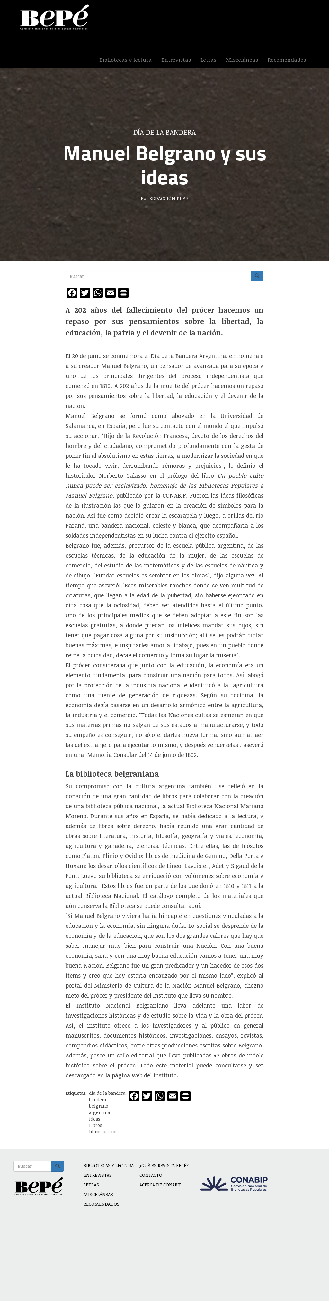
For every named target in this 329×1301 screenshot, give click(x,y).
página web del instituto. (144, 1075)
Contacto (150, 1175)
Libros (95, 1125)
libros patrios (103, 1132)
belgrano (98, 1106)
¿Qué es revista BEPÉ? (164, 1165)
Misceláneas (242, 59)
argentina (99, 1112)
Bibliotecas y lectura (125, 59)
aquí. (195, 905)
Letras (208, 59)
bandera (97, 1099)
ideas (94, 1119)
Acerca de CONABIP (160, 1185)
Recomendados (287, 59)
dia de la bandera (107, 1093)
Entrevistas (176, 59)
